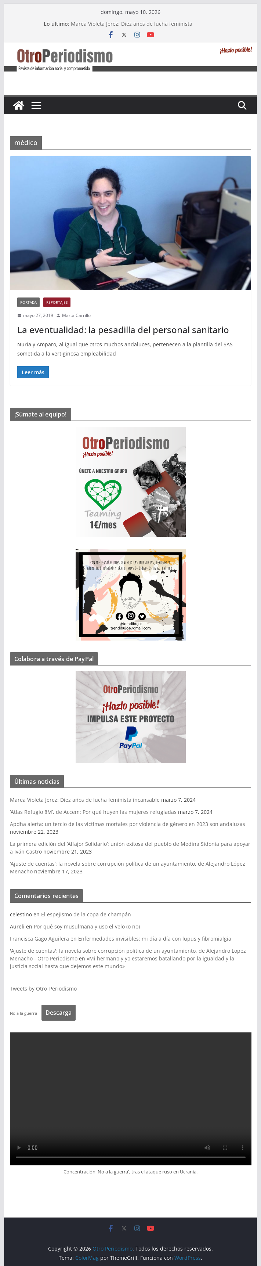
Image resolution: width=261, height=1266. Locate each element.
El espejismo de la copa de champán (86, 914)
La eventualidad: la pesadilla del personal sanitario (123, 330)
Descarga (59, 1013)
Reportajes (57, 302)
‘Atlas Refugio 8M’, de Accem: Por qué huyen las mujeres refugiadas (93, 811)
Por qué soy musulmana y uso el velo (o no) (87, 926)
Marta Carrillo (76, 315)
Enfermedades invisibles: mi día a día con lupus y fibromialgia (154, 938)
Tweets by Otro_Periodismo (43, 988)
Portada (28, 302)
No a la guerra (23, 1013)
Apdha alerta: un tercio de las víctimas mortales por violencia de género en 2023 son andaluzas (127, 823)
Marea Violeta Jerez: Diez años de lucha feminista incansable (85, 799)
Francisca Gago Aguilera (39, 938)
